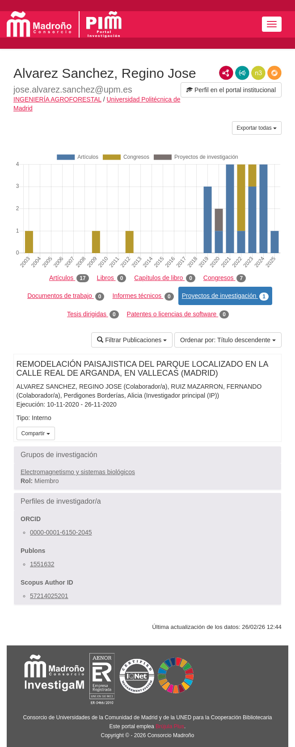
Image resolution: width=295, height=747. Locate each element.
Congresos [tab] (224, 278)
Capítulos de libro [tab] (164, 278)
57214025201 (49, 595)
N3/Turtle (258, 73)
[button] (147, 454)
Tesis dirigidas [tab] (93, 314)
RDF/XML (226, 73)
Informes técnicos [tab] (142, 296)
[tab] (147, 454)
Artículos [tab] (69, 278)
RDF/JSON (274, 73)
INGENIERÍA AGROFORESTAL (57, 99)
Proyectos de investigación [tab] (225, 296)
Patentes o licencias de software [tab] (178, 314)
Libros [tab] (111, 278)
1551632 (42, 564)
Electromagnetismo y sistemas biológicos (78, 471)
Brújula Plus (170, 726)
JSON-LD (242, 73)
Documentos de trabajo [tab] (65, 296)
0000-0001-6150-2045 (61, 532)
